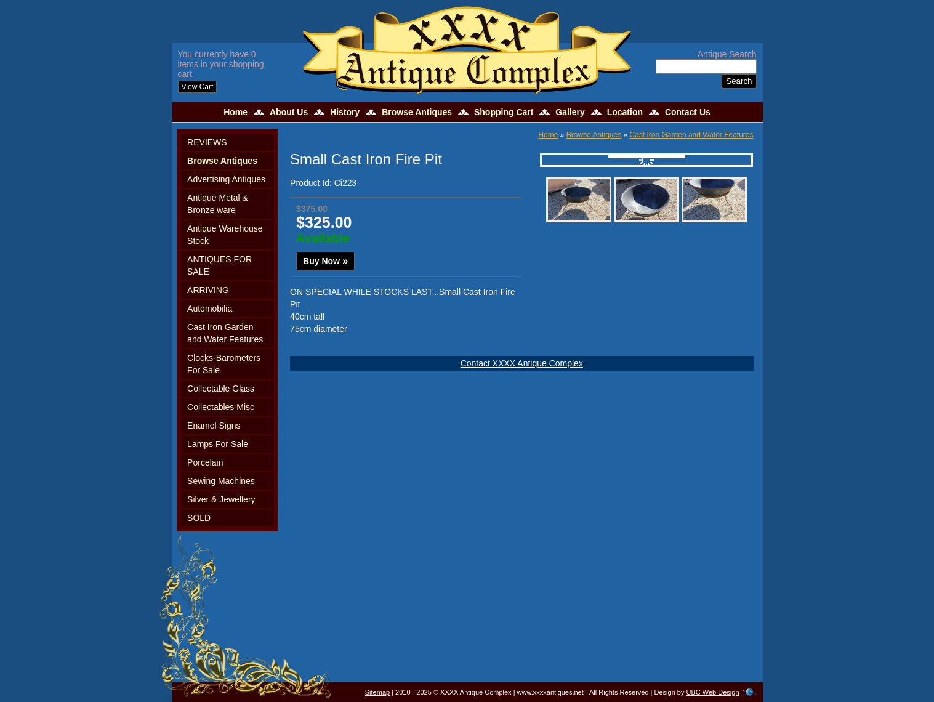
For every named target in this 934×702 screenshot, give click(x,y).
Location (625, 112)
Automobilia (209, 308)
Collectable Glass (220, 388)
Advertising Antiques (226, 179)
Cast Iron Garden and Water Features (225, 333)
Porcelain (205, 462)
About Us (289, 112)
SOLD (199, 518)
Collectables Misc (220, 407)
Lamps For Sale (217, 444)
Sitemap (377, 692)
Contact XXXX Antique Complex (522, 363)
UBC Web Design (712, 692)
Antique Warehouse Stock (224, 235)
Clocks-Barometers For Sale (223, 364)
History (345, 112)
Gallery (569, 112)
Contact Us (688, 112)
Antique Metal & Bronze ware (217, 204)
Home (235, 112)
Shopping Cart (503, 112)
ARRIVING (208, 290)
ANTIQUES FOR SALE (219, 265)
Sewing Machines (221, 481)
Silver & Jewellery (221, 499)
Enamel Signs (213, 425)
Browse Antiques (417, 112)
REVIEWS (207, 142)
